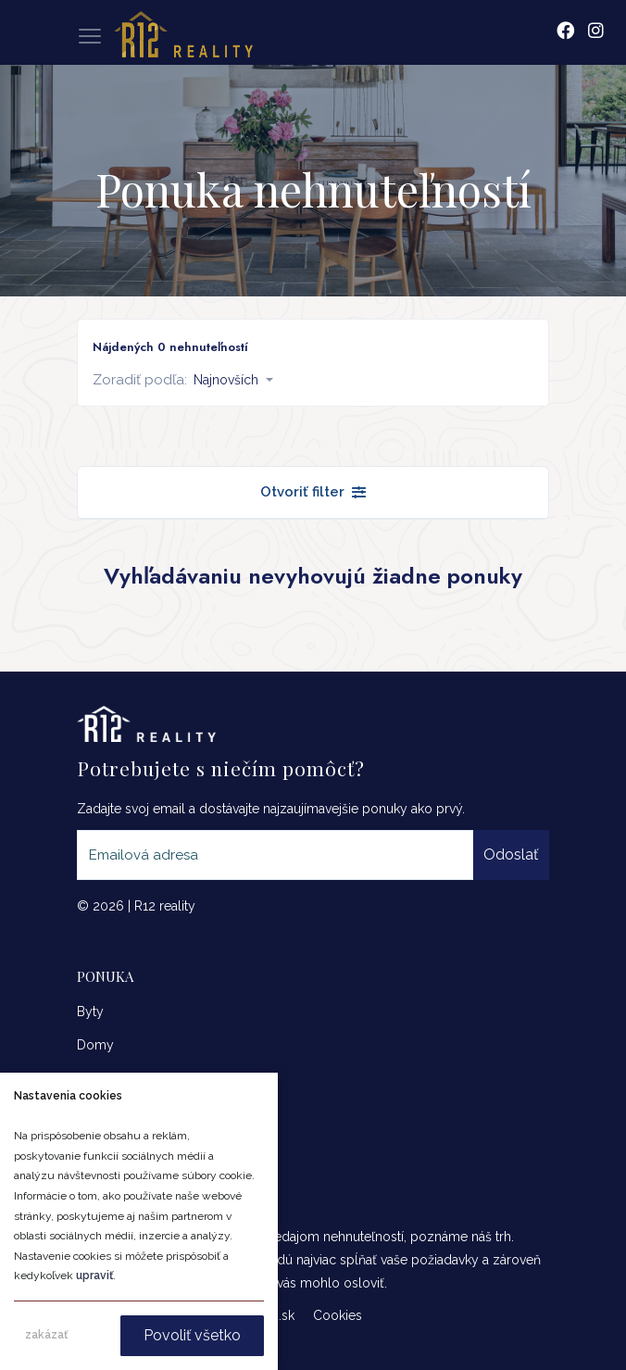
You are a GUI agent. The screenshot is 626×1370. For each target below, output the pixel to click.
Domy (95, 1044)
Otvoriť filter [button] (313, 492)
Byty (90, 1011)
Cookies (337, 1315)
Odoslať (510, 854)
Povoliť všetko (192, 1335)
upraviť (94, 1275)
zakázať (46, 1334)
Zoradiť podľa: (140, 379)
